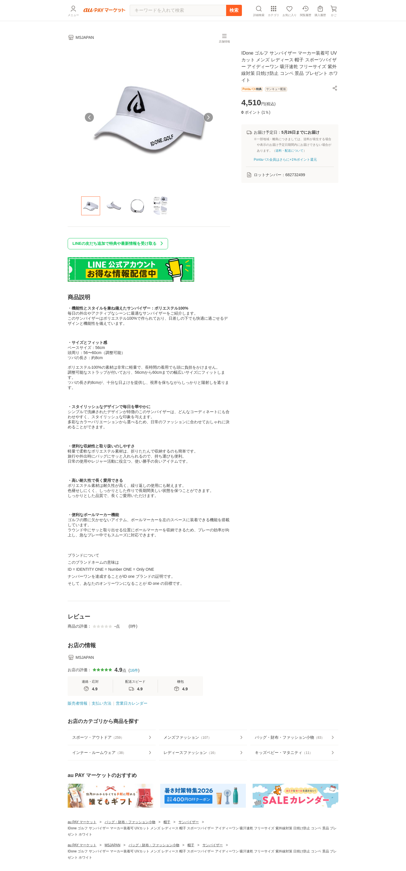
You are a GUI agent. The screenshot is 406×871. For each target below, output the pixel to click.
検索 (234, 10)
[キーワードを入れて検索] (178, 10)
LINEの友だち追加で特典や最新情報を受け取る (119, 243)
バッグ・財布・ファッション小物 (130, 822)
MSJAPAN (112, 845)
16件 (134, 670)
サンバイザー (188, 822)
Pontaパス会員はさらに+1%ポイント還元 (285, 160)
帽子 (167, 822)
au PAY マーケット (82, 822)
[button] (335, 88)
